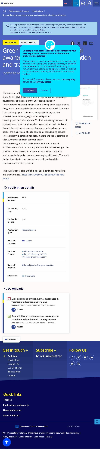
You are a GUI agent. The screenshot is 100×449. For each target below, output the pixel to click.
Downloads (84, 132)
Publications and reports (19, 11)
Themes (7, 399)
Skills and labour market (33, 251)
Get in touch (14, 350)
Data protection (25, 437)
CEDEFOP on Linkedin (91, 357)
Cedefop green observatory (34, 257)
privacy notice (43, 81)
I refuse (44, 90)
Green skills (30, 276)
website (41, 30)
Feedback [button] (97, 421)
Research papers (29, 230)
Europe (29, 240)
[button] (72, 43)
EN (13, 309)
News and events (12, 410)
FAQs (4, 433)
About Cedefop (11, 415)
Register (89, 3)
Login (83, 3)
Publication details (82, 125)
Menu (96, 3)
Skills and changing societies (35, 254)
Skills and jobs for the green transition (38, 265)
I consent (29, 90)
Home (4, 10)
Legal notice (39, 437)
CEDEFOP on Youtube (85, 357)
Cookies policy (73, 433)
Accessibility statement (17, 433)
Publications (38, 11)
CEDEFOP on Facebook (72, 357)
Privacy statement (9, 437)
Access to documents (56, 433)
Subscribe (14, 32)
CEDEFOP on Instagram (72, 363)
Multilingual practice (37, 433)
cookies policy (68, 79)
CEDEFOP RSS (78, 363)
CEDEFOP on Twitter (78, 357)
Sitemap (49, 437)
